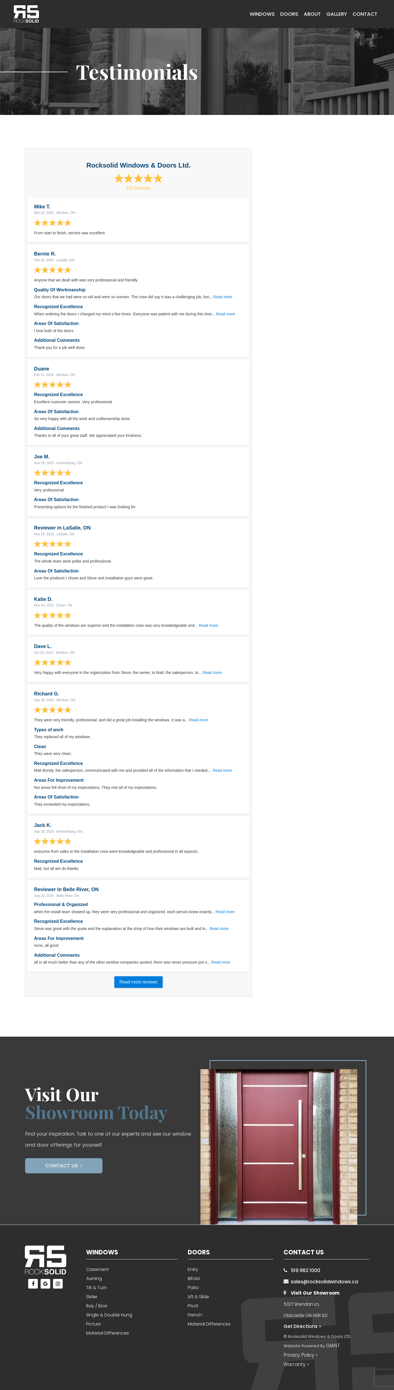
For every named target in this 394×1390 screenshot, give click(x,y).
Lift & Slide (198, 1297)
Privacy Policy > (301, 1355)
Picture (93, 1324)
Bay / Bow (96, 1306)
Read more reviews (139, 982)
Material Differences (107, 1333)
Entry (193, 1269)
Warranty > (296, 1364)
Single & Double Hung (109, 1315)
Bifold (194, 1278)
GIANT (333, 1345)
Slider (91, 1297)
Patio (193, 1287)
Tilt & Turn (96, 1287)
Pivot (193, 1306)
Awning (94, 1278)
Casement (97, 1269)
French (195, 1315)
